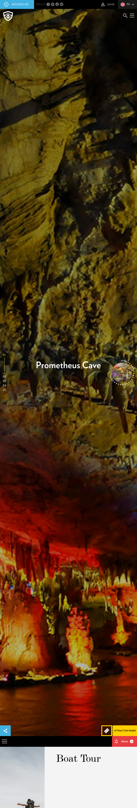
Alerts (127, 741)
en (125, 4)
